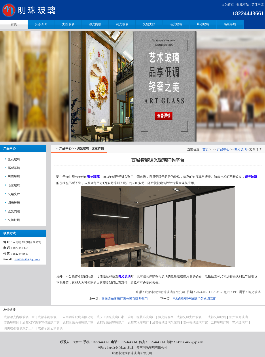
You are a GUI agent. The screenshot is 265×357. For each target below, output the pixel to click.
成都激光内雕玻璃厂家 (19, 317)
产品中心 (223, 149)
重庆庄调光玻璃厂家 (110, 317)
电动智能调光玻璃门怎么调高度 (194, 298)
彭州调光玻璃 (238, 317)
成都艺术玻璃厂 (138, 322)
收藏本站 (243, 4)
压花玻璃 (14, 159)
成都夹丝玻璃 (217, 317)
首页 (206, 149)
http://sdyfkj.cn (116, 347)
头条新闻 (41, 24)
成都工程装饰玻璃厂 (141, 317)
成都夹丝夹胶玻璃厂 (190, 317)
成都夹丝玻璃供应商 (166, 322)
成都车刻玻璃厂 (48, 317)
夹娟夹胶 (149, 24)
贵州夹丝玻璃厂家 (195, 322)
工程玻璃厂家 (220, 322)
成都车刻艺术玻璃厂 (52, 328)
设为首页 (227, 4)
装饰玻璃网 (11, 322)
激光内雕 (95, 24)
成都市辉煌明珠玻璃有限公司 (165, 292)
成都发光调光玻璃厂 (110, 322)
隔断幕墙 (230, 24)
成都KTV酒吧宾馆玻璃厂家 (41, 322)
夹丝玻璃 (68, 24)
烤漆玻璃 (203, 24)
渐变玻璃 (176, 24)
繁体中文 (258, 4)
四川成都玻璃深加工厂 (19, 328)
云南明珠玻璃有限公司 (77, 317)
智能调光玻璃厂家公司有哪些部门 (124, 298)
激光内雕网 (166, 317)
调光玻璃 (122, 24)
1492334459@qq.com (27, 259)
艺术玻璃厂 (240, 322)
